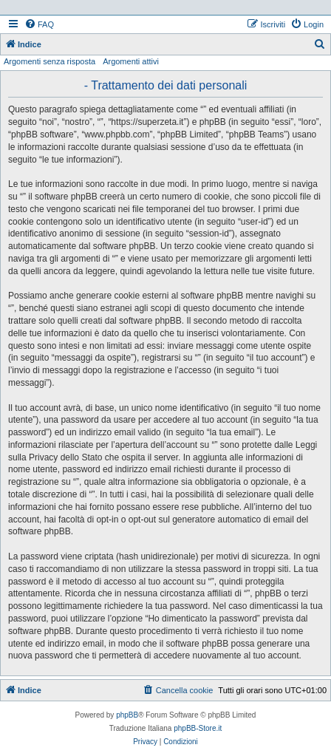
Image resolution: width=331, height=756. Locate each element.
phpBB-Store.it (198, 728)
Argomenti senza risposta (49, 61)
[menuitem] (39, 24)
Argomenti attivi (131, 61)
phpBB (127, 715)
